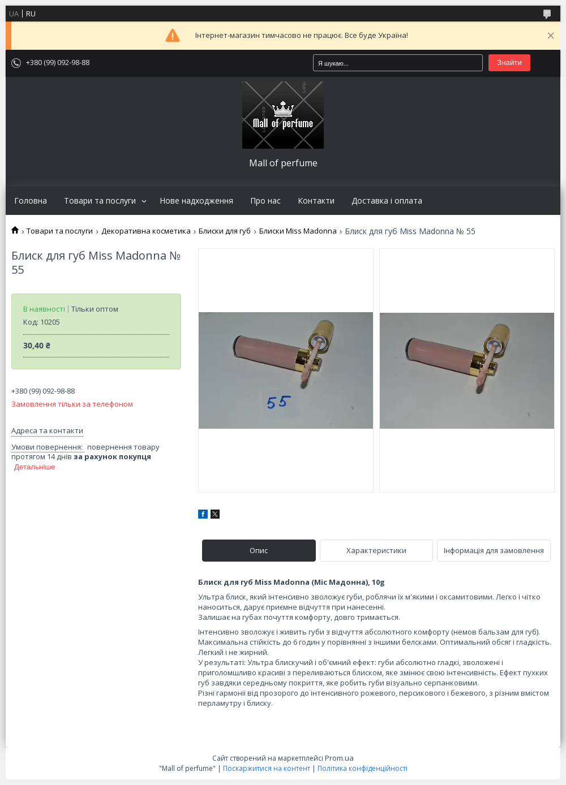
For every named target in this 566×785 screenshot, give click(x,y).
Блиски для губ (225, 231)
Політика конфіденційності (363, 768)
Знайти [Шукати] (509, 62)
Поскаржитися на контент (266, 768)
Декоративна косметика (146, 231)
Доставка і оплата (386, 201)
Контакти (316, 201)
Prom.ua (339, 758)
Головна (30, 201)
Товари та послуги (100, 201)
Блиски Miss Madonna (298, 231)
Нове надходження (196, 201)
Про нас (265, 201)
